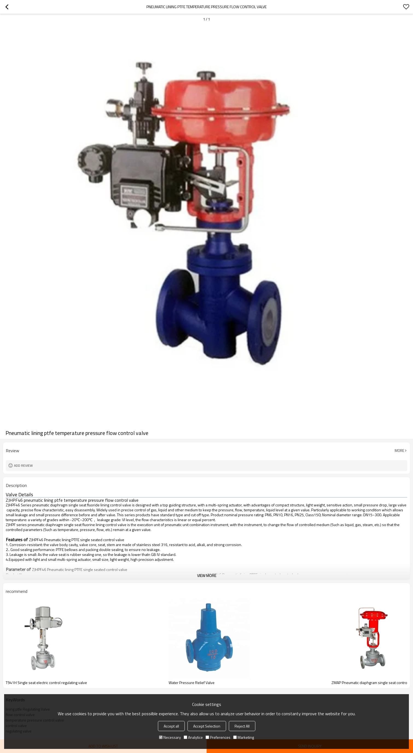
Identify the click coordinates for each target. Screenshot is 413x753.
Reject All (242, 726)
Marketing (243, 737)
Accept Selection (206, 726)
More (399, 450)
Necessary (170, 737)
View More (206, 575)
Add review (23, 465)
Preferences (218, 737)
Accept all (171, 726)
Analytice (193, 737)
